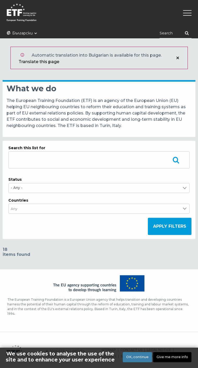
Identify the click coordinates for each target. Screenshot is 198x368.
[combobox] (17, 209)
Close (178, 58)
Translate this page (39, 61)
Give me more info (172, 357)
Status (15, 179)
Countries (18, 200)
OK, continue (137, 357)
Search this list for (26, 148)
